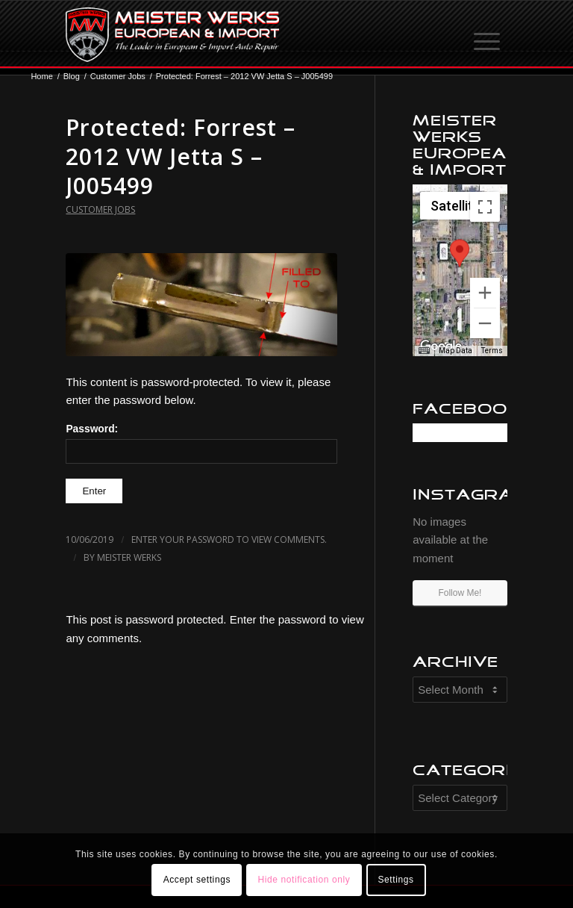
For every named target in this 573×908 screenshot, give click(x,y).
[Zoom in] (485, 293)
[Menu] (488, 34)
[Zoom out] (485, 323)
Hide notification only (303, 879)
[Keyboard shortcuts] (424, 351)
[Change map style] (457, 206)
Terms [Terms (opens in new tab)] (492, 350)
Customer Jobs (100, 209)
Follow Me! (459, 593)
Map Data (455, 350)
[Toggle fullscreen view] (485, 207)
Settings (395, 879)
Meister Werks (129, 557)
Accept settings (197, 879)
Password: (201, 443)
